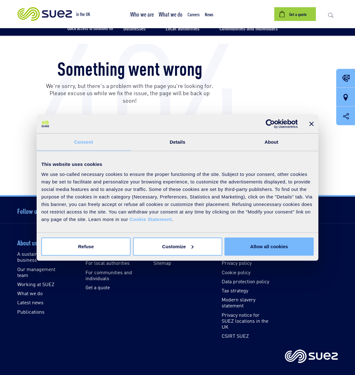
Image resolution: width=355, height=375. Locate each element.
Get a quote (97, 287)
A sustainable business (32, 256)
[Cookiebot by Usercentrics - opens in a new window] (270, 124)
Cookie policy (236, 272)
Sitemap (162, 262)
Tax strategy (235, 290)
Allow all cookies (269, 246)
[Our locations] (345, 97)
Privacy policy (237, 262)
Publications (30, 311)
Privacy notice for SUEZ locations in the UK (245, 320)
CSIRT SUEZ (235, 335)
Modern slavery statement (238, 302)
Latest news (30, 302)
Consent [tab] (83, 142)
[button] (142, 14)
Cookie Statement (151, 219)
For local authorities (107, 262)
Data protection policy (245, 281)
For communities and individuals (108, 275)
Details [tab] (177, 142)
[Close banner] (311, 124)
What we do (30, 293)
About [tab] (271, 142)
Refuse (86, 246)
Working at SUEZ (35, 284)
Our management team (36, 272)
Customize (177, 246)
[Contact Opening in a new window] (345, 78)
